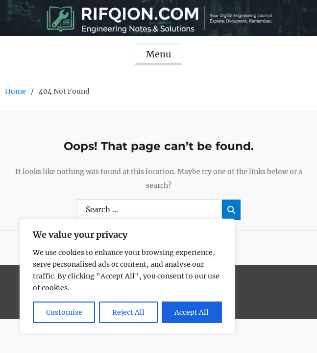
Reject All (128, 312)
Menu (158, 54)
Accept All (191, 312)
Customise (64, 312)
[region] (127, 276)
